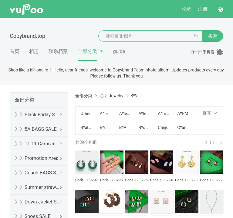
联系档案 (58, 51)
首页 (14, 51)
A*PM (182, 113)
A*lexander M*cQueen (106, 113)
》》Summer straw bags (37, 187)
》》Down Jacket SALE (37, 202)
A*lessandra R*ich (125, 113)
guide (119, 51)
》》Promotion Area (37, 158)
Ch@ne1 (164, 127)
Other (85, 113)
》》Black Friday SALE (37, 114)
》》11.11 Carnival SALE (37, 144)
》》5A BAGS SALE (36, 129)
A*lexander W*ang (144, 113)
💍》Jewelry (111, 95)
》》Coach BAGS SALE (37, 173)
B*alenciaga (86, 127)
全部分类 (87, 51)
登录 (186, 9)
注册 (203, 9)
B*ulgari (106, 127)
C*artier (183, 127)
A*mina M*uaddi (164, 113)
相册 (34, 51)
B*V (123, 127)
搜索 (212, 36)
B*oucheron (144, 127)
